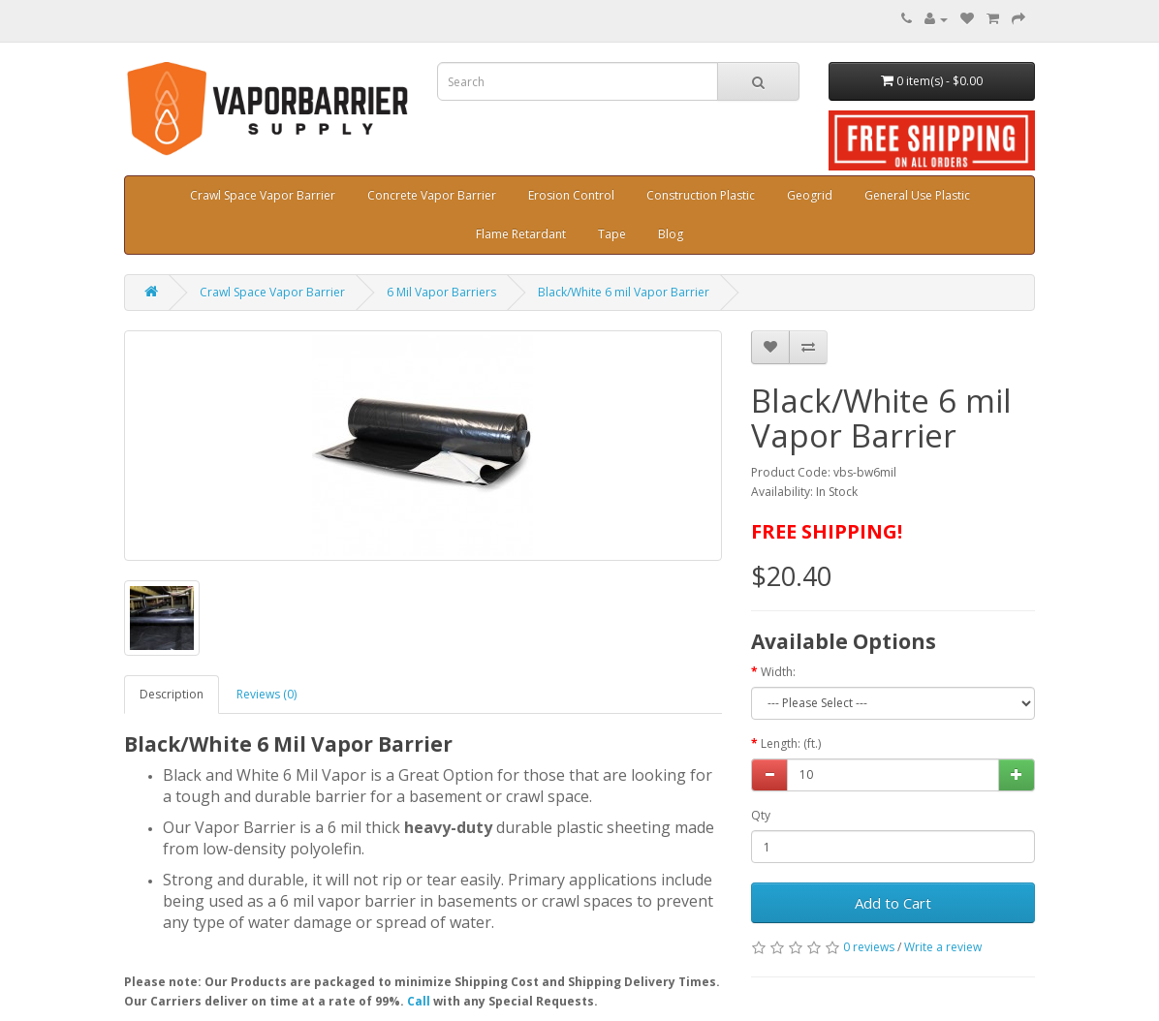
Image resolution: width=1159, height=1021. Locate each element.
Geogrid (809, 195)
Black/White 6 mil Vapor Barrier (623, 292)
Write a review (943, 947)
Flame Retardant (521, 234)
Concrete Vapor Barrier (431, 195)
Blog (670, 234)
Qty (760, 815)
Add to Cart (893, 903)
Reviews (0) (266, 694)
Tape (612, 234)
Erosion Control (571, 195)
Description (172, 694)
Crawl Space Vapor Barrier (262, 195)
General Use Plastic (917, 195)
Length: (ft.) (791, 743)
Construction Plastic (700, 195)
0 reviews (868, 947)
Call (418, 1001)
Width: (778, 672)
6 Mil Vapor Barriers (441, 292)
